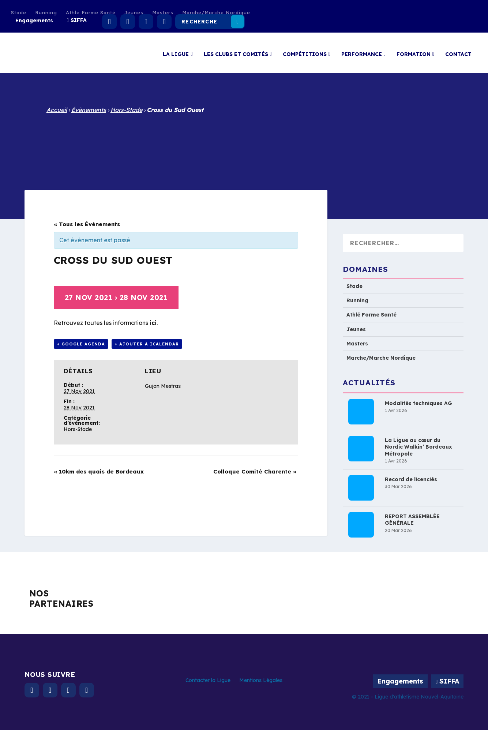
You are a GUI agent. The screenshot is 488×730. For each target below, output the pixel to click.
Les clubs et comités (236, 51)
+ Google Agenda (81, 340)
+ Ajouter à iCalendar (147, 340)
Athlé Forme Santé (91, 12)
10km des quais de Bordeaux (99, 467)
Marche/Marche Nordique (216, 12)
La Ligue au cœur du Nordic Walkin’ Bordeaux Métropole (418, 443)
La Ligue (176, 51)
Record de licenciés (411, 475)
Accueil (56, 106)
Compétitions (305, 51)
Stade (18, 12)
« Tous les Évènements (87, 220)
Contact (458, 51)
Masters (162, 12)
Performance (361, 51)
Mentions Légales (260, 676)
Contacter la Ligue (207, 676)
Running (46, 12)
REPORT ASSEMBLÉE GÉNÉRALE (412, 516)
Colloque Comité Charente (254, 467)
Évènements (88, 106)
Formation (414, 51)
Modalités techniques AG (418, 399)
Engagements (34, 20)
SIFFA (79, 20)
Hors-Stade (126, 106)
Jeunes (133, 12)
